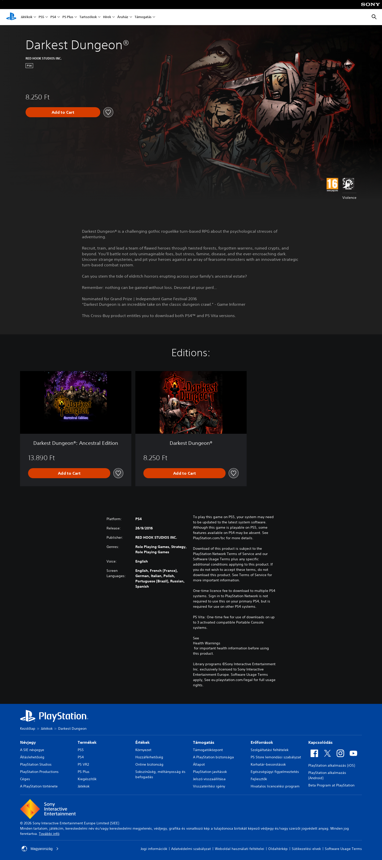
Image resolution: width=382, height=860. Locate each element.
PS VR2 (83, 764)
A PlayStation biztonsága (213, 757)
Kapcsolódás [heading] (320, 742)
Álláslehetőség (32, 757)
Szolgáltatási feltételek (270, 750)
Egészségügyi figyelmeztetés (275, 771)
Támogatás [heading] (203, 742)
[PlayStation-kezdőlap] (11, 17)
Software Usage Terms (343, 848)
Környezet (143, 750)
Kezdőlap (27, 728)
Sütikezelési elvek (306, 848)
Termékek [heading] (87, 742)
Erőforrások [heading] (262, 742)
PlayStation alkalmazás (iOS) (331, 765)
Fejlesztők (259, 779)
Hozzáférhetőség (149, 757)
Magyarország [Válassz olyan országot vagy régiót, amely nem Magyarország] (40, 848)
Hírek (107, 17)
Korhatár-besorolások (268, 764)
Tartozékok (88, 17)
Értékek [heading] (142, 742)
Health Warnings (206, 643)
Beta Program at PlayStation (331, 785)
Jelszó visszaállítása (209, 779)
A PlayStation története (39, 786)
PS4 (53, 17)
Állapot (199, 764)
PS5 (41, 17)
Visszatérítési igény (209, 786)
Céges (25, 779)
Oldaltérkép (278, 848)
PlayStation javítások (210, 771)
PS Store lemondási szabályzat (276, 757)
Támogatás (143, 17)
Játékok (26, 17)
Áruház (122, 17)
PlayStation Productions (39, 771)
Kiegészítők (87, 779)
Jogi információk (154, 848)
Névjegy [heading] (28, 742)
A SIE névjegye (32, 750)
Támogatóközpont (208, 750)
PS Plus (67, 17)
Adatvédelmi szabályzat (191, 848)
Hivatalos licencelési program (275, 786)
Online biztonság (149, 764)
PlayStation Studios (36, 764)
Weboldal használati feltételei (239, 848)
